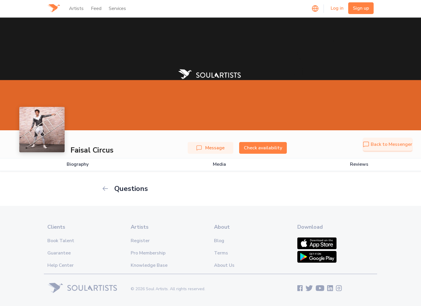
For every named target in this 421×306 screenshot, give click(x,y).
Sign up (361, 8)
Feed (96, 8)
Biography (78, 164)
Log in (337, 8)
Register (140, 241)
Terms (221, 253)
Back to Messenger (387, 144)
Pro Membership (148, 253)
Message (210, 148)
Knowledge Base (149, 265)
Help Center (60, 265)
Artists (76, 8)
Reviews (359, 164)
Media (219, 164)
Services (117, 8)
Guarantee (59, 253)
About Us (224, 265)
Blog (219, 241)
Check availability (263, 148)
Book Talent (60, 241)
